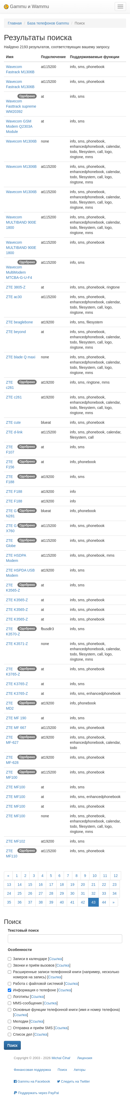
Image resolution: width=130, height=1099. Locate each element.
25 (20, 893)
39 (51, 902)
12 (116, 876)
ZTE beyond (16, 332)
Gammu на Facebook (32, 1081)
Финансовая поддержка (32, 1070)
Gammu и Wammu (26, 6)
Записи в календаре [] (35, 959)
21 (94, 884)
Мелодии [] (26, 1021)
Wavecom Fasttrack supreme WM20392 (21, 106)
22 (104, 884)
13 (9, 884)
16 (41, 884)
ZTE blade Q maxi (20, 357)
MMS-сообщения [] (33, 1003)
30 (72, 893)
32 (94, 893)
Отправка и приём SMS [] (38, 1028)
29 (62, 893)
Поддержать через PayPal (36, 1093)
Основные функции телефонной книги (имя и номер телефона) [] (64, 1012)
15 (30, 884)
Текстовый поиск (23, 930)
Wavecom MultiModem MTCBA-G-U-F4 (19, 272)
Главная (15, 23)
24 (9, 893)
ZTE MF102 (15, 841)
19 (72, 884)
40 (62, 902)
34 (115, 893)
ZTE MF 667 (16, 728)
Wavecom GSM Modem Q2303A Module (19, 126)
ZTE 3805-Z (15, 287)
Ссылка (55, 959)
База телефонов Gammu (48, 23)
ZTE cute (13, 422)
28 (51, 893)
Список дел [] (28, 1034)
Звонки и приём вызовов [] (39, 965)
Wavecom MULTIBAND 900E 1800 (21, 222)
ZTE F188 (14, 491)
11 (105, 876)
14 (20, 884)
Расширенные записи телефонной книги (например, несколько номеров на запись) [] (63, 974)
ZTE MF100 (15, 787)
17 (51, 884)
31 (83, 893)
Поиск (62, 1070)
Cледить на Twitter (73, 1081)
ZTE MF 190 (16, 718)
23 (115, 884)
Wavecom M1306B (21, 141)
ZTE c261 (14, 397)
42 (83, 902)
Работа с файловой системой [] (43, 983)
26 (30, 893)
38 (41, 902)
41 (72, 902)
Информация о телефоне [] (40, 990)
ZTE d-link (14, 432)
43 (94, 902)
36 (20, 902)
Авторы (80, 1070)
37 (30, 902)
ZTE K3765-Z (17, 684)
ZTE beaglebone (19, 322)
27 (41, 893)
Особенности (20, 950)
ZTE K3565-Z (17, 600)
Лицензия (84, 1058)
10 (95, 876)
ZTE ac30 (14, 297)
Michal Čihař (60, 1058)
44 (104, 902)
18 (62, 884)
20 (83, 884)
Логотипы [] (26, 996)
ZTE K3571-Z (17, 644)
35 (9, 902)
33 (104, 893)
